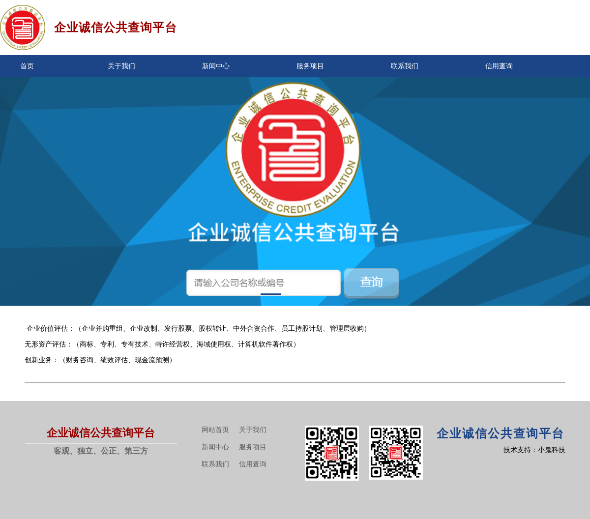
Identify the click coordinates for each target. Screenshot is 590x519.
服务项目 (310, 66)
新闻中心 (216, 66)
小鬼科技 (551, 450)
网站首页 (215, 429)
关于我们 (121, 66)
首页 (27, 66)
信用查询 (499, 66)
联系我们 (404, 66)
